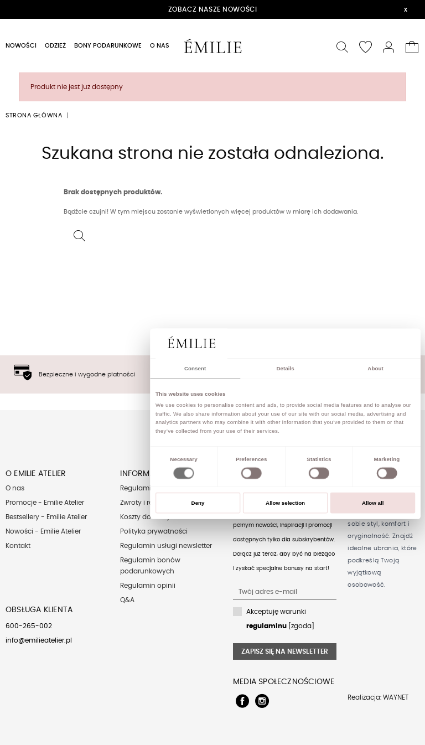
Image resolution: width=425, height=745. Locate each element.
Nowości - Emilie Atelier (43, 531)
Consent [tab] (195, 368)
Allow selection (285, 503)
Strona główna (34, 115)
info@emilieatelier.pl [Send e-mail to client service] (39, 640)
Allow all (373, 503)
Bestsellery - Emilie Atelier (46, 517)
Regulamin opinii (147, 585)
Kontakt (18, 545)
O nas (15, 488)
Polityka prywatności (154, 531)
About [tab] (375, 368)
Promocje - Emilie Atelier (45, 502)
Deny (198, 503)
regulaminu (266, 626)
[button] (343, 46)
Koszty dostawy (145, 517)
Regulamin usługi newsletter (166, 545)
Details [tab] (285, 368)
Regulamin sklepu (149, 488)
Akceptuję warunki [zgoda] (280, 618)
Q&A (127, 600)
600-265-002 (29, 626)
